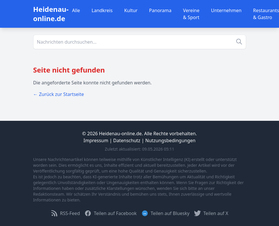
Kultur (130, 10)
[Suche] (139, 42)
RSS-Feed (65, 213)
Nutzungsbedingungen (170, 140)
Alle (76, 10)
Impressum (96, 140)
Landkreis (102, 10)
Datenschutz (127, 140)
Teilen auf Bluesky (165, 213)
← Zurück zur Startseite (58, 94)
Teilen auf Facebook (110, 213)
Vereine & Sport (191, 14)
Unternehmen (226, 10)
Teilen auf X (211, 213)
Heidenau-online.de (51, 13)
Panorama (160, 10)
